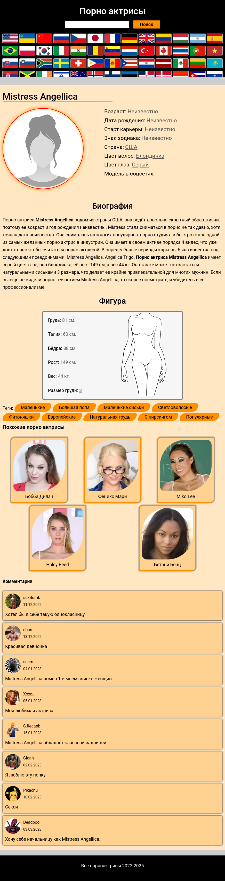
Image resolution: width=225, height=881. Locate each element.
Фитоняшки (21, 417)
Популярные (199, 417)
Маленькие (33, 407)
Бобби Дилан (39, 496)
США (131, 147)
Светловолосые (175, 407)
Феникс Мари (112, 496)
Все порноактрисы (101, 865)
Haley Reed (57, 564)
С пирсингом (158, 417)
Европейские (62, 417)
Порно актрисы (112, 11)
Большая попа (74, 407)
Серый (140, 164)
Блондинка (150, 156)
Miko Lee (185, 496)
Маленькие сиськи (124, 407)
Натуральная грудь (110, 417)
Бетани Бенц (167, 564)
